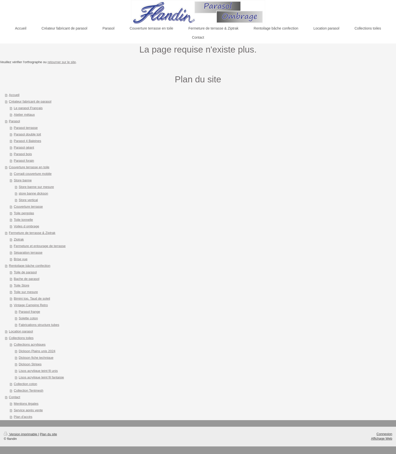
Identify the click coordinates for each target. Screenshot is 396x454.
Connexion (384, 434)
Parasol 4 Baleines (27, 141)
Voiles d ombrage (26, 226)
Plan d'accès (23, 417)
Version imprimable (21, 434)
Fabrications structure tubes (39, 325)
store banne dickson (33, 193)
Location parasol (21, 331)
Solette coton (28, 318)
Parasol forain (24, 160)
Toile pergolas (24, 213)
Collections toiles (21, 338)
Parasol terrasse (26, 128)
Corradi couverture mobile (33, 174)
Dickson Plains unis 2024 (37, 351)
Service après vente (28, 410)
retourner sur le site (61, 62)
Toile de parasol (25, 272)
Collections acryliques (30, 344)
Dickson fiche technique (36, 358)
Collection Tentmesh (28, 390)
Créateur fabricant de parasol (30, 101)
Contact (14, 397)
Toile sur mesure (26, 292)
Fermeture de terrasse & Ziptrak (32, 233)
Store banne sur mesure (36, 187)
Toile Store (21, 285)
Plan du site (48, 434)
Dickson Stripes (30, 364)
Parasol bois (23, 154)
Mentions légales (26, 403)
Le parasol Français (28, 108)
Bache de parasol (26, 279)
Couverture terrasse (28, 206)
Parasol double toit (27, 134)
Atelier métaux (24, 114)
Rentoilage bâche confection (29, 266)
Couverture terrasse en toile (29, 167)
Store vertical (28, 200)
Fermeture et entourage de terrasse (40, 246)
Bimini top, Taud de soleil (32, 298)
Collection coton (25, 384)
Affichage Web (381, 438)
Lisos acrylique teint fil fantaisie (41, 377)
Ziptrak (19, 239)
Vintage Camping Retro (31, 305)
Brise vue (21, 259)
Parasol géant (24, 147)
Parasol (14, 121)
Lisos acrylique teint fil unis (38, 371)
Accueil (14, 95)
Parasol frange (29, 312)
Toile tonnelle (23, 220)
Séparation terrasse (28, 252)
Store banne (23, 180)
